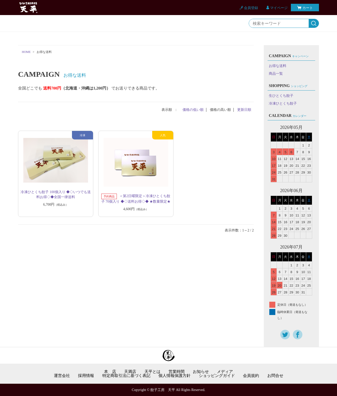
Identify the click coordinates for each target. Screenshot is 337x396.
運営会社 (62, 376)
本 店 (110, 372)
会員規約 (251, 376)
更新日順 (244, 110)
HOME (26, 52)
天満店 (130, 372)
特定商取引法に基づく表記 (126, 376)
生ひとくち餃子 (281, 96)
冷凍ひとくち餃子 (283, 103)
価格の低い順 (193, 110)
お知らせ (201, 372)
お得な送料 (277, 66)
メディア (225, 372)
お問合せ (275, 376)
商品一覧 (276, 73)
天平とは (152, 372)
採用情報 (86, 376)
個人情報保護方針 (174, 376)
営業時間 (176, 372)
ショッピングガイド (217, 376)
